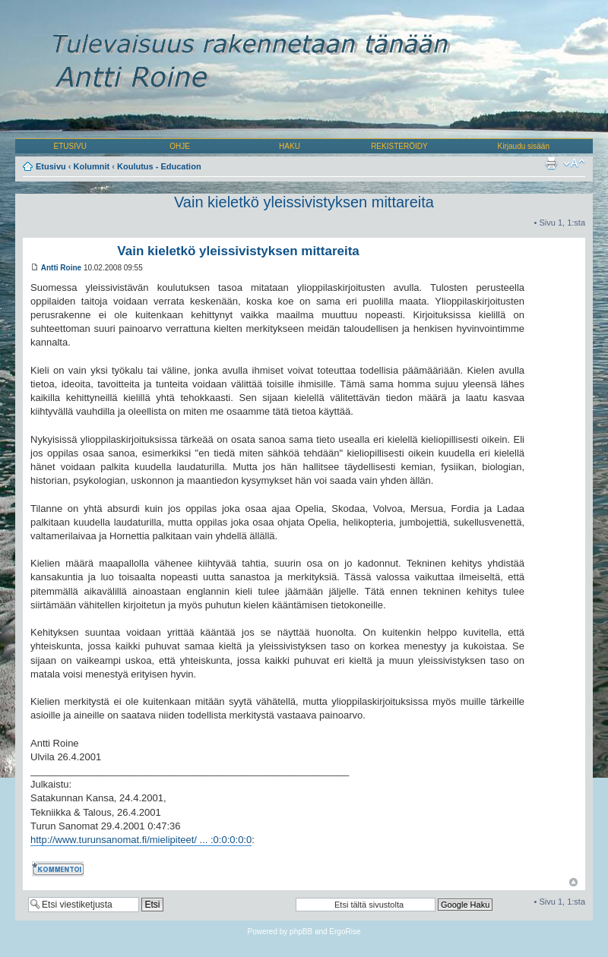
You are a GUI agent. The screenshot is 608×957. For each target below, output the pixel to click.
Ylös (573, 882)
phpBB (301, 931)
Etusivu (51, 166)
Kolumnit (92, 166)
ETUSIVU (70, 146)
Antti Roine (61, 268)
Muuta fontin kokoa (574, 163)
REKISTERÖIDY (399, 146)
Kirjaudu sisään (523, 146)
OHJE (179, 146)
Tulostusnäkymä (551, 163)
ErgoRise (344, 931)
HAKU (289, 146)
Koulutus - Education (159, 166)
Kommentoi (59, 868)
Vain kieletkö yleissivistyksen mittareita (304, 202)
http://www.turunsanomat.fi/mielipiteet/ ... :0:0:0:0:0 (141, 839)
